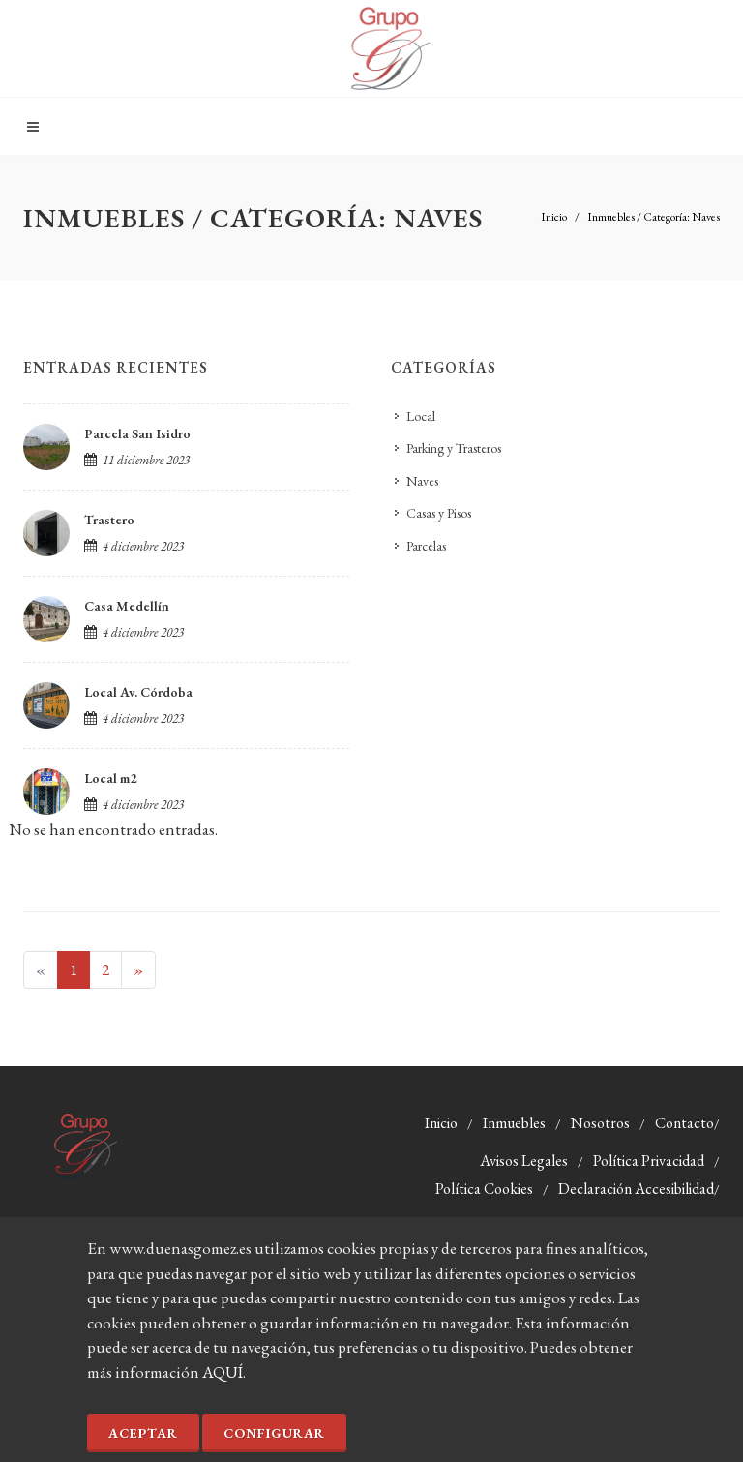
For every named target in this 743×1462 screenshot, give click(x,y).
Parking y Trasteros (453, 448)
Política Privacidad (648, 1160)
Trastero (109, 519)
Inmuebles (514, 1123)
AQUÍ (222, 1372)
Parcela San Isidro (137, 433)
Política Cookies (484, 1189)
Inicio (554, 216)
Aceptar (143, 1433)
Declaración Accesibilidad (636, 1189)
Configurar (274, 1433)
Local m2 (110, 778)
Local (420, 416)
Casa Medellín (126, 605)
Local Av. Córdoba (138, 692)
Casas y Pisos (438, 513)
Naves (422, 481)
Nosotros (600, 1123)
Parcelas (426, 545)
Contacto (684, 1123)
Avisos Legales (524, 1160)
